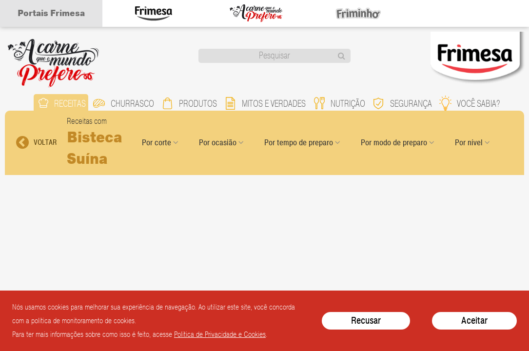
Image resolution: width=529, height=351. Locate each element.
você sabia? (469, 103)
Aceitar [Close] (474, 320)
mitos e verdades (265, 103)
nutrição (339, 103)
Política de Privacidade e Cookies (220, 334)
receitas (61, 103)
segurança (402, 103)
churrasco (123, 103)
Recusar (366, 320)
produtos (189, 103)
